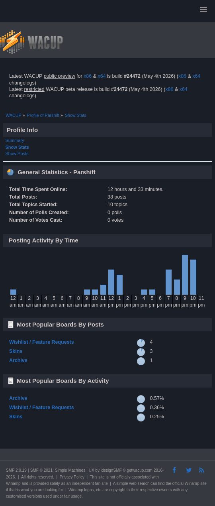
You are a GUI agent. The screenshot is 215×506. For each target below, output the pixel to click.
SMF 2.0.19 (16, 470)
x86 (88, 76)
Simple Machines (70, 470)
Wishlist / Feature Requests (41, 342)
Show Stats (17, 147)
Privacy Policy (72, 477)
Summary (15, 140)
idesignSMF (111, 470)
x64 (102, 76)
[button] (203, 9)
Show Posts (17, 153)
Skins (15, 351)
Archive (18, 360)
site (101, 477)
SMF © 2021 (41, 470)
